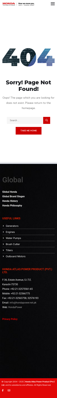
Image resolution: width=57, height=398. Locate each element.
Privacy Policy (9, 319)
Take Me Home (28, 130)
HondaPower (15, 307)
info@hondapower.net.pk (23, 302)
